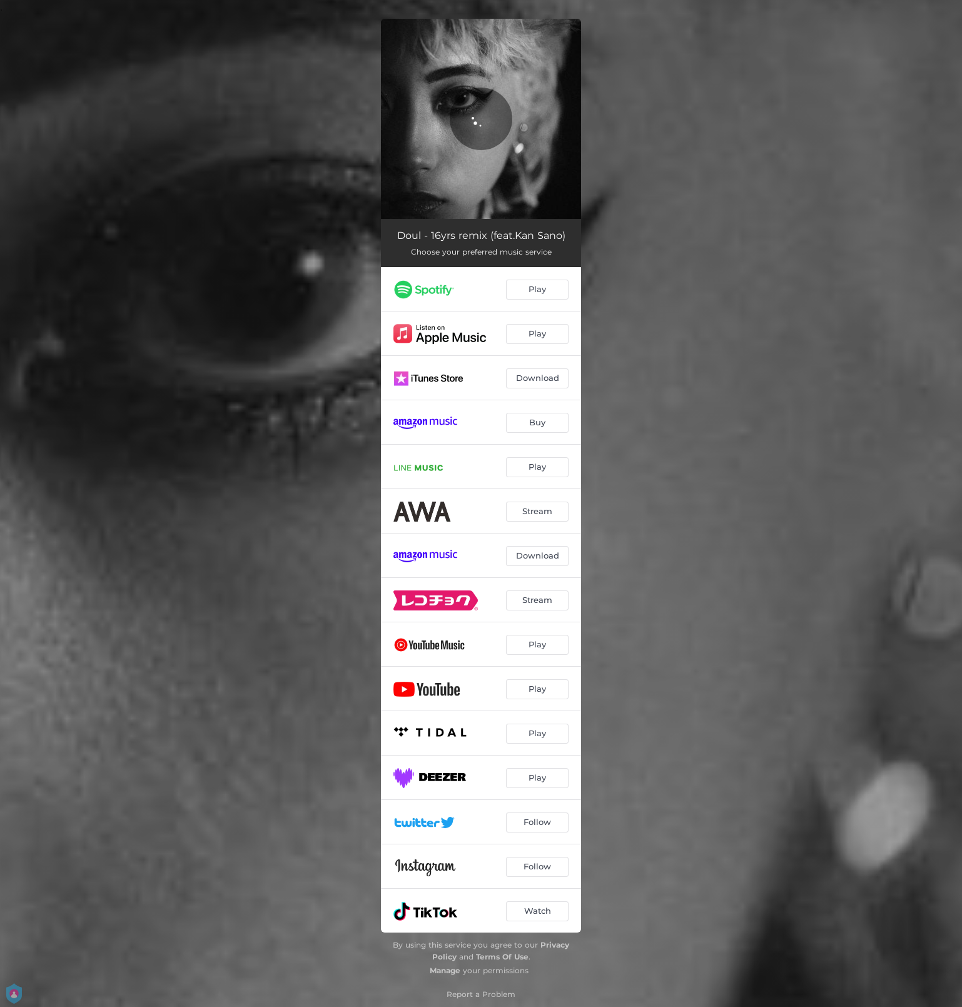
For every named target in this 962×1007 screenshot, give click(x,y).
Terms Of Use (502, 956)
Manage (445, 970)
